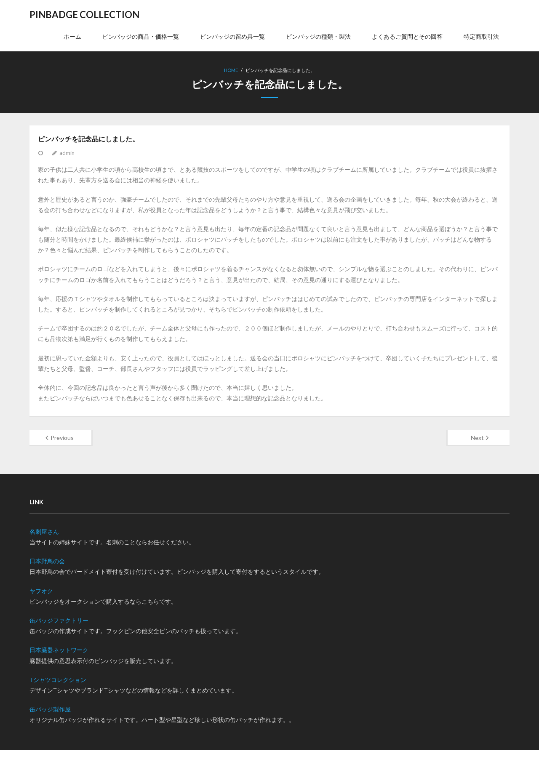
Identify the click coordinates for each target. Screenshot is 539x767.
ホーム (72, 36)
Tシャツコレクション (57, 679)
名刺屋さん (44, 531)
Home (231, 70)
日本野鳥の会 (47, 561)
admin (67, 152)
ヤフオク (41, 590)
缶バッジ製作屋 (50, 709)
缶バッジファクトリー (58, 620)
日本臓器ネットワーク (58, 649)
